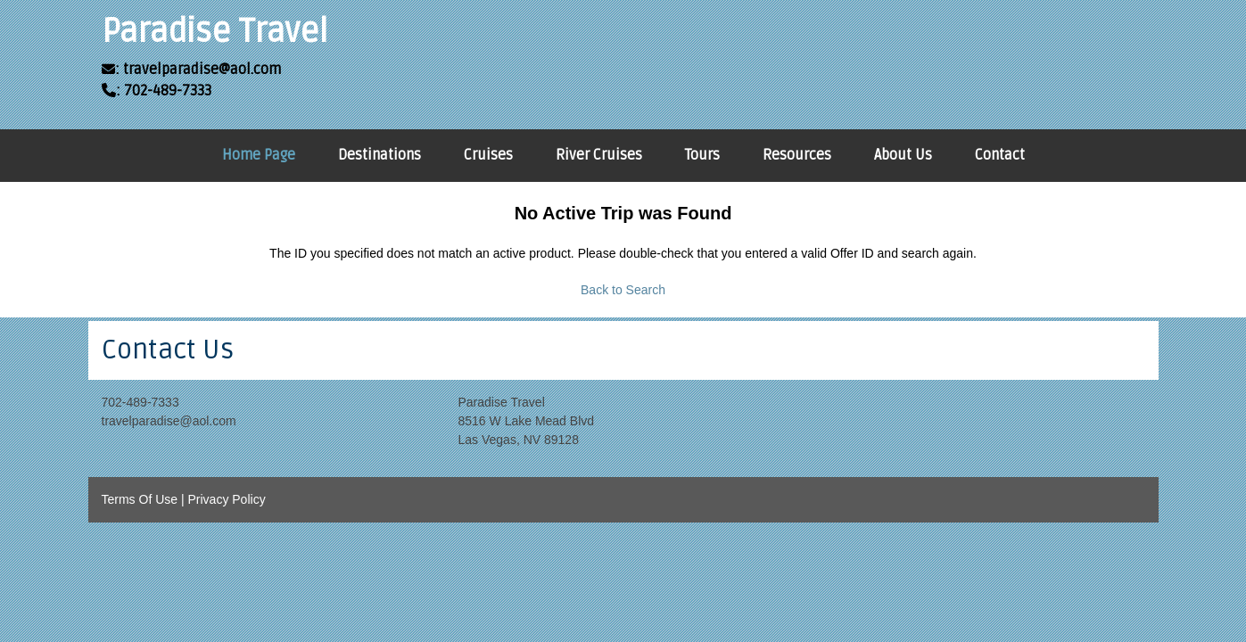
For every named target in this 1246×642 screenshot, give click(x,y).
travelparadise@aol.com (169, 421)
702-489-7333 (140, 402)
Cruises (488, 155)
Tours (702, 155)
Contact (1000, 155)
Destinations (379, 155)
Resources (797, 155)
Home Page (258, 155)
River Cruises (599, 155)
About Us (903, 155)
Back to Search (623, 290)
